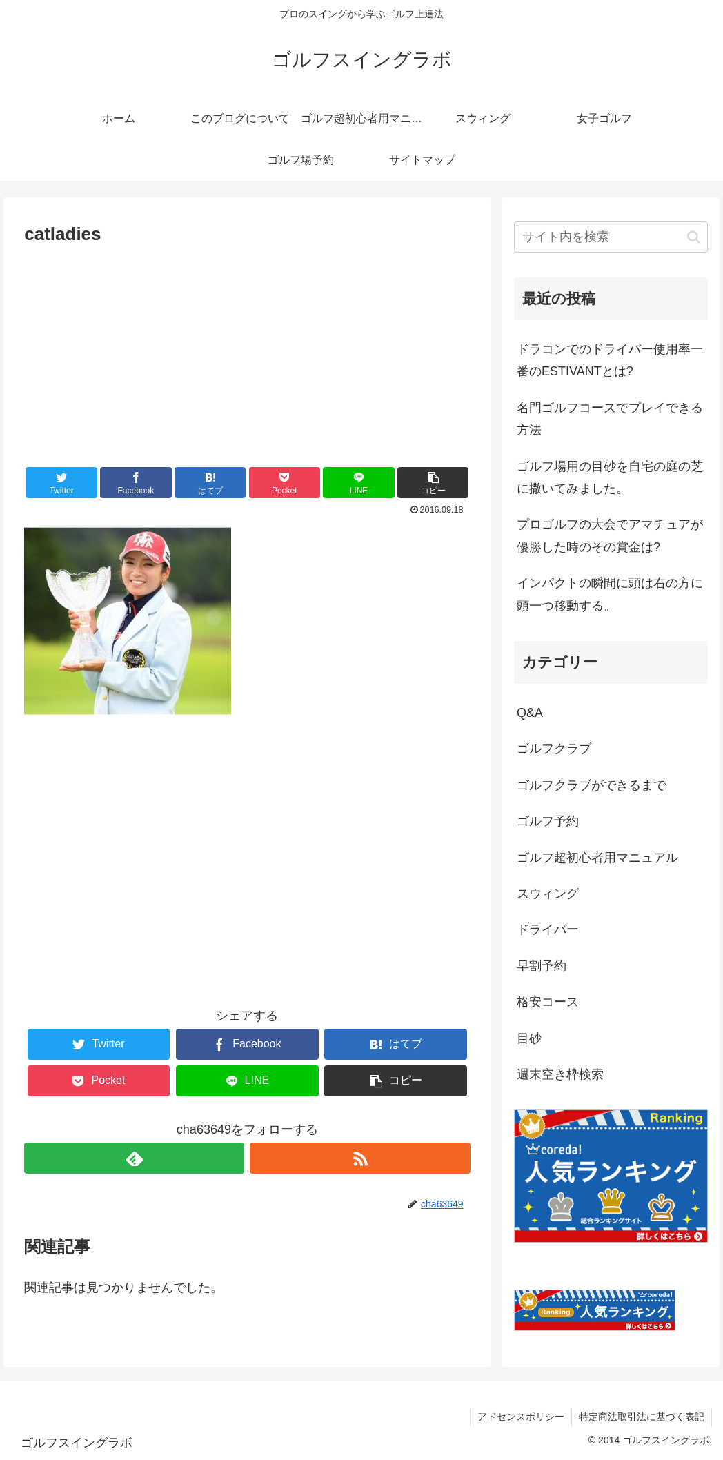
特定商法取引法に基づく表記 (641, 1416)
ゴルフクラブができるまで (591, 785)
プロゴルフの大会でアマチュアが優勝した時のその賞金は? (610, 535)
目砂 (529, 1038)
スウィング (548, 893)
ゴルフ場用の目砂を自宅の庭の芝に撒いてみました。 (610, 477)
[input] (611, 237)
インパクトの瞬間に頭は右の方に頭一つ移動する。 (610, 594)
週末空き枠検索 (560, 1074)
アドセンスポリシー (520, 1416)
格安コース (548, 1002)
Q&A (530, 713)
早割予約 (541, 966)
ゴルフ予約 (548, 821)
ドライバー (548, 929)
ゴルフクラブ (554, 749)
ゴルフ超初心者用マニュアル (597, 858)
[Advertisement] (247, 353)
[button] (432, 482)
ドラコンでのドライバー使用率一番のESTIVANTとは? (610, 360)
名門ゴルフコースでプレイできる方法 (610, 419)
